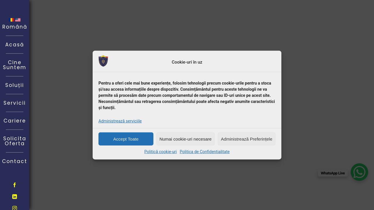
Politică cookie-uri (160, 151)
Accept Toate (125, 138)
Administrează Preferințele (246, 138)
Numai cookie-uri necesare (186, 138)
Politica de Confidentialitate (205, 151)
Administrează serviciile (120, 121)
